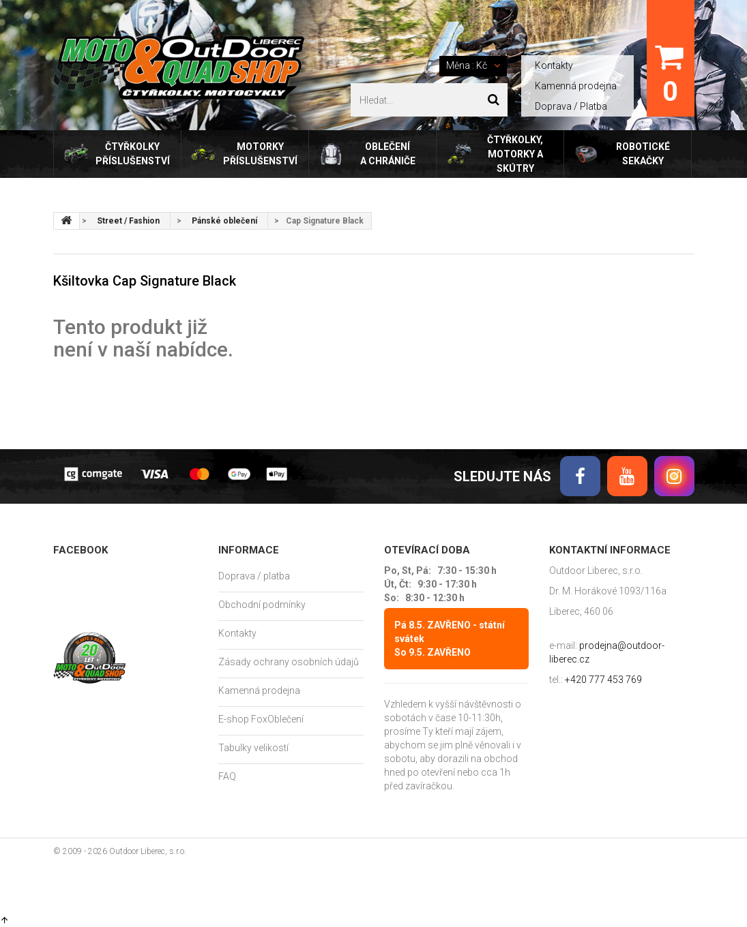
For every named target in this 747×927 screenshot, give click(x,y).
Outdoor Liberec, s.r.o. (147, 851)
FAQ (227, 776)
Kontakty (554, 65)
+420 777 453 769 (603, 679)
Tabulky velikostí (253, 747)
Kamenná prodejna (576, 85)
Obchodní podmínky (262, 604)
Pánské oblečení (224, 221)
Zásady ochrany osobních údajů (288, 661)
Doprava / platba (254, 576)
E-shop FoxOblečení (261, 719)
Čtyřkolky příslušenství (133, 153)
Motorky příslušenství (260, 153)
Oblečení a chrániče (387, 153)
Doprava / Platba (571, 106)
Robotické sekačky (643, 153)
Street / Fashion (128, 221)
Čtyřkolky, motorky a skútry (515, 154)
